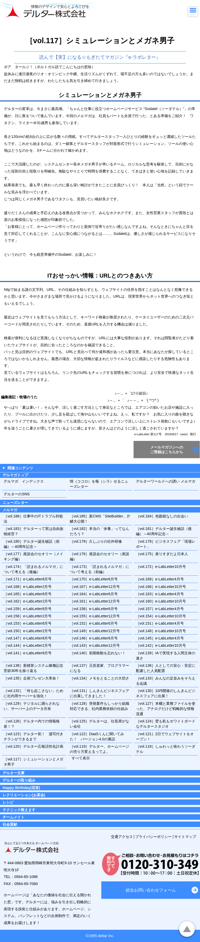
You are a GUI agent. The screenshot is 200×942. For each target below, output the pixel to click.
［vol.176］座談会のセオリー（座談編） (99, 556)
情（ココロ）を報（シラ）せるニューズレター (99, 484)
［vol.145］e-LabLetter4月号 (160, 638)
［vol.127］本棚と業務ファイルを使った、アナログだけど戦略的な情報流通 (165, 708)
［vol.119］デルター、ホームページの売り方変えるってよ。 (99, 749)
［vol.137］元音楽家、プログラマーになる (99, 668)
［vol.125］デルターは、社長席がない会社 (99, 723)
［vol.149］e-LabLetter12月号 (95, 631)
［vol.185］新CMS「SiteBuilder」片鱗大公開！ (100, 518)
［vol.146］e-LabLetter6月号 (94, 638)
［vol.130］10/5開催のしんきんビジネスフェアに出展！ (165, 693)
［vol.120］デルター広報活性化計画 (33, 746)
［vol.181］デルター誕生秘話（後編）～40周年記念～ (164, 531)
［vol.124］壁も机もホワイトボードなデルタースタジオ (165, 723)
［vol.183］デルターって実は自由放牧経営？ (33, 531)
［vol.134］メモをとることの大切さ (99, 678)
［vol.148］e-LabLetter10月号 (161, 631)
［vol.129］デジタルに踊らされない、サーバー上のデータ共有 (31, 706)
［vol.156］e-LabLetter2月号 (28, 616)
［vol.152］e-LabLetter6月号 (94, 623)
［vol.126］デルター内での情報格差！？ (31, 723)
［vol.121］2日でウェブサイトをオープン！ (165, 736)
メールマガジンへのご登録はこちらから (166, 449)
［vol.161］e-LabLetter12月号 (95, 601)
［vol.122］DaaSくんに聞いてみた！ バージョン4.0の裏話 (97, 736)
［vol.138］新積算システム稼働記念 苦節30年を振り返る (35, 668)
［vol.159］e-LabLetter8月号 (28, 609)
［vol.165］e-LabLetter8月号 (28, 594)
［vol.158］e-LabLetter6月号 (94, 609)
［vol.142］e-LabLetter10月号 (161, 645)
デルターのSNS (17, 494)
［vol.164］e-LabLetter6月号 (94, 594)
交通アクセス (122, 836)
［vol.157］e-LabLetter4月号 (160, 609)
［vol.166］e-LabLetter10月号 (161, 587)
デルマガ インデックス (24, 481)
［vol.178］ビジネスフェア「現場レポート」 (165, 544)
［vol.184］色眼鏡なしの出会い (162, 516)
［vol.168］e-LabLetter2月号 (28, 587)
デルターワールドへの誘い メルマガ (165, 481)
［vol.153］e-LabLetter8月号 (28, 623)
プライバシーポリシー (153, 836)
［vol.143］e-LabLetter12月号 (95, 645)
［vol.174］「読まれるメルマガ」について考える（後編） (33, 569)
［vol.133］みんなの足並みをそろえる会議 (165, 680)
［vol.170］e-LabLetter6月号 (94, 579)
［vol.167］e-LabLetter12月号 (95, 587)
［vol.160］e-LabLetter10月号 (161, 601)
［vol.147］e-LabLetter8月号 (28, 638)
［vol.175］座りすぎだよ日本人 (162, 554)
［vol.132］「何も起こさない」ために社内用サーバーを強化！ (33, 693)
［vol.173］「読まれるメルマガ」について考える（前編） (99, 569)
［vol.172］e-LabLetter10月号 (161, 567)
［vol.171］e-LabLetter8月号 (28, 579)
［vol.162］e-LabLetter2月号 (28, 601)
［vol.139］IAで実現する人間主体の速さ (165, 655)
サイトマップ (185, 836)
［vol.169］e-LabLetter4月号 (160, 579)
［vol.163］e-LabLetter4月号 (160, 594)
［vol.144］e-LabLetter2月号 (28, 645)
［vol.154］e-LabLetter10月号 (161, 616)
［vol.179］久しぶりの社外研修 (96, 541)
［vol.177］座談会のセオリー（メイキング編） (33, 556)
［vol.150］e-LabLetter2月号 (28, 631)
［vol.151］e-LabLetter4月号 (160, 623)
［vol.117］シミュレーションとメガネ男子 (33, 761)
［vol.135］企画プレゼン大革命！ (31, 678)
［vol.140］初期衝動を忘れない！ (98, 653)
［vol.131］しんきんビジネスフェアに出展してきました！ (99, 693)
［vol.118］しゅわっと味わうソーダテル (165, 749)
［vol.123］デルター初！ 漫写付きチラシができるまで (33, 736)
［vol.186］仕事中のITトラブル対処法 (33, 518)
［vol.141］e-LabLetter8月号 (28, 653)
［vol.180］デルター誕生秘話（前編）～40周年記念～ (31, 544)
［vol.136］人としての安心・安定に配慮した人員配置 (165, 668)
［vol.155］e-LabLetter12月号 (95, 616)
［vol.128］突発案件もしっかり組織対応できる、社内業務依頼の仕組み (99, 706)
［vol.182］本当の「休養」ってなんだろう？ (99, 531)
